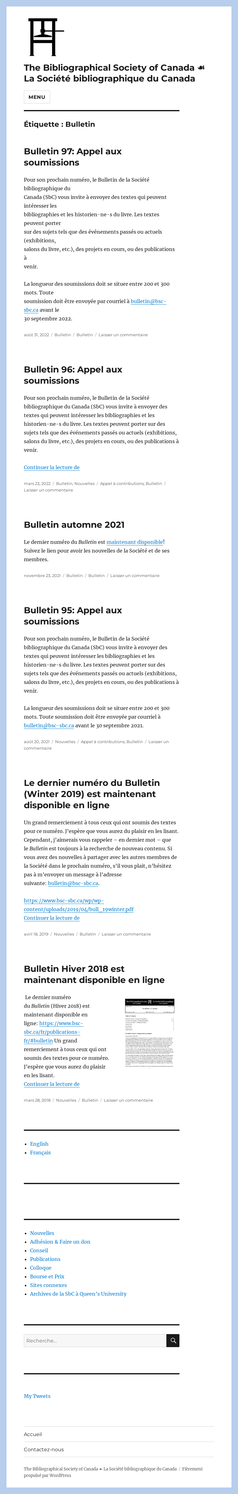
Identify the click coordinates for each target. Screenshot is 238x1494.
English (39, 1144)
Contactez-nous (44, 1449)
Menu (37, 97)
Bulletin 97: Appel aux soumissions (73, 157)
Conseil (39, 1250)
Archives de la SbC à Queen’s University (78, 1294)
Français (40, 1152)
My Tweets (37, 1396)
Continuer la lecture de (52, 467)
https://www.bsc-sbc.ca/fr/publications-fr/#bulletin (53, 1032)
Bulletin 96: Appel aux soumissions (73, 375)
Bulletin (63, 334)
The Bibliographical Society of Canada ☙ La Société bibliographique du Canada (114, 73)
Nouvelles (84, 483)
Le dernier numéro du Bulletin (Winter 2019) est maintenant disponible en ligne (92, 794)
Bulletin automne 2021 (74, 524)
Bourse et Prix (47, 1276)
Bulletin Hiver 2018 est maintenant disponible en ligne (94, 974)
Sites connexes (48, 1285)
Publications (45, 1259)
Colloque (40, 1268)
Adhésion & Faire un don (60, 1242)
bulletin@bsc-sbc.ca (49, 725)
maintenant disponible (135, 542)
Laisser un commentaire (123, 334)
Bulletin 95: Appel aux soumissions (73, 616)
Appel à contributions (122, 483)
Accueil (33, 1434)
